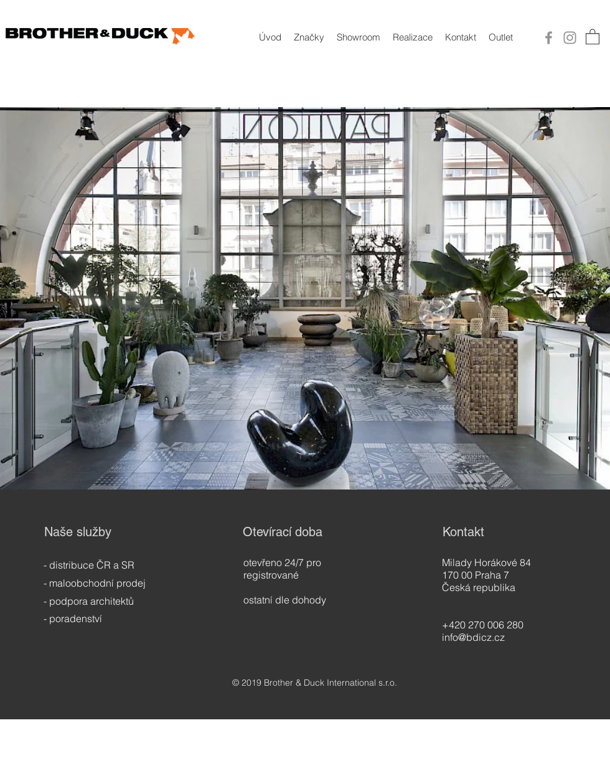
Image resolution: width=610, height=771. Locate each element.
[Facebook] (548, 37)
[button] (592, 36)
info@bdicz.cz (473, 637)
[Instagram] (569, 37)
